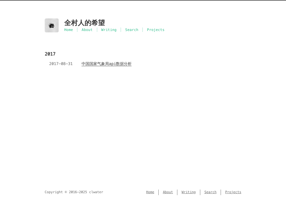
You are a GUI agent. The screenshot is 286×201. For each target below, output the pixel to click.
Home (68, 29)
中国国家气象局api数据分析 (107, 63)
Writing (109, 29)
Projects (156, 29)
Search (131, 29)
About (87, 29)
